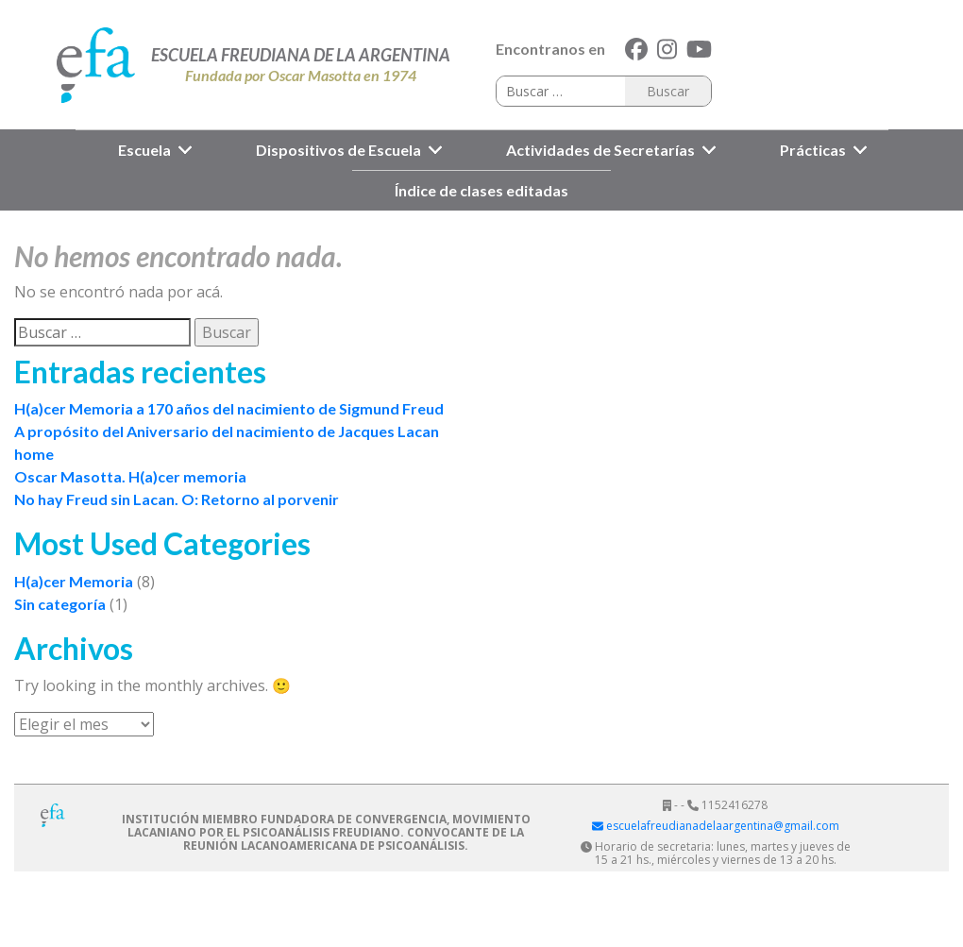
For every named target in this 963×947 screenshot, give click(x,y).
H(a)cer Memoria (73, 581)
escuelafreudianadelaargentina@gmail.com (715, 826)
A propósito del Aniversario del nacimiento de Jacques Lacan (226, 431)
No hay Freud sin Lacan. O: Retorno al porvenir (176, 499)
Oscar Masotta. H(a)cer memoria (130, 476)
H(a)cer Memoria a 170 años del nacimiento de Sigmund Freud (229, 408)
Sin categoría (60, 604)
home (34, 454)
